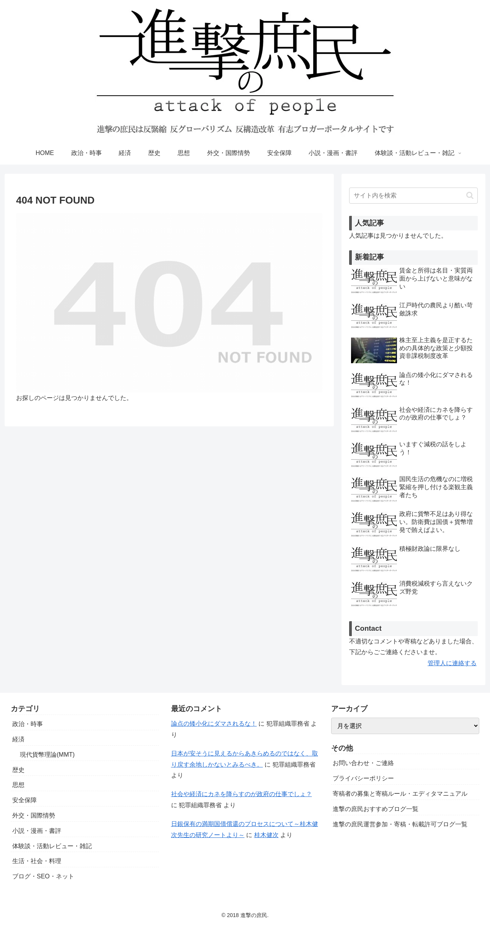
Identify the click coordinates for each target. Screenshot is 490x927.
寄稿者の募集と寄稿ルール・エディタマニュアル (400, 793)
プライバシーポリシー (363, 778)
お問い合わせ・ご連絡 (363, 763)
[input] (413, 196)
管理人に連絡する (452, 663)
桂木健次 (266, 835)
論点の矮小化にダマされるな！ (214, 723)
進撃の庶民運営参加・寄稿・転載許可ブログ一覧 (400, 824)
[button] (470, 195)
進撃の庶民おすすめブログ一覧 (375, 809)
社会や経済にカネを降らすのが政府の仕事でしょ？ (241, 794)
